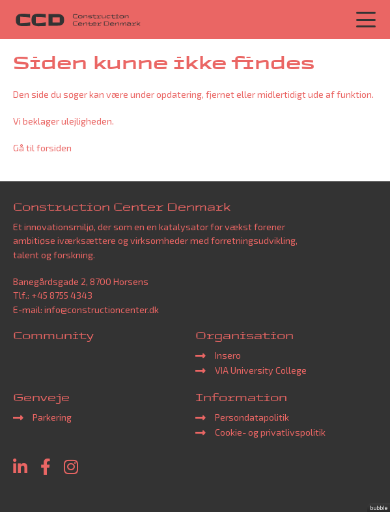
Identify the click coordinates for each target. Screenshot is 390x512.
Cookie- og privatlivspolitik (270, 432)
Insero (228, 355)
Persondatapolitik (252, 417)
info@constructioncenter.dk (101, 309)
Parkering (52, 417)
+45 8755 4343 (61, 295)
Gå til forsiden (42, 147)
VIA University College (261, 370)
